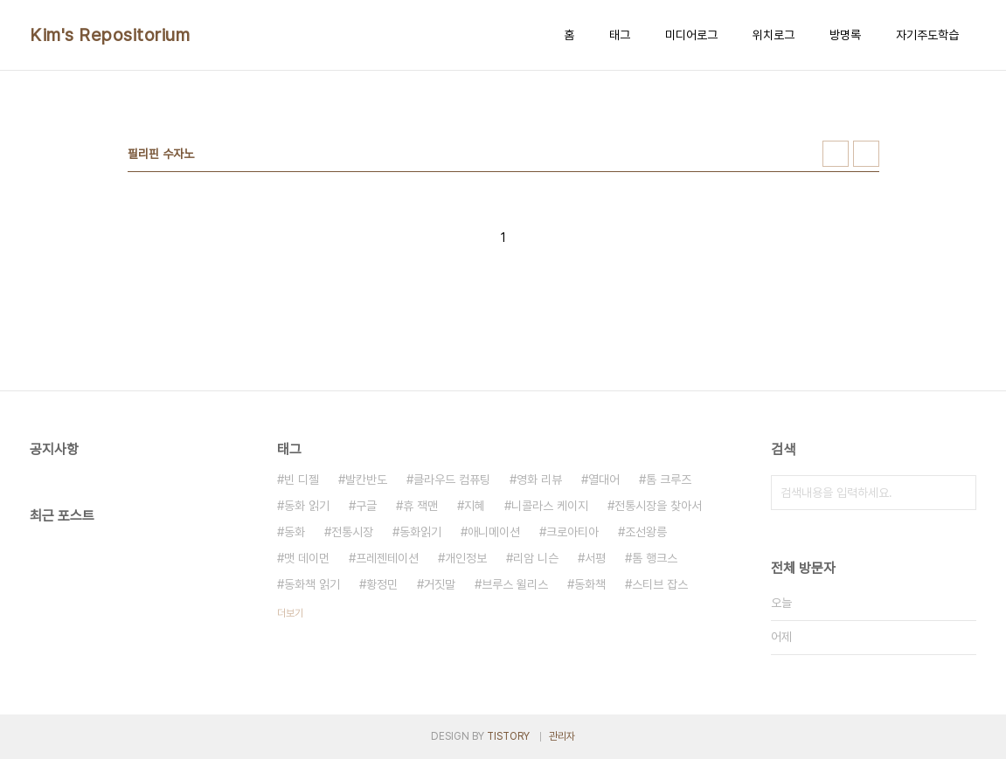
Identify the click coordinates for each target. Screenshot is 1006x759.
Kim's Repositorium (110, 34)
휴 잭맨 (420, 506)
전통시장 (352, 532)
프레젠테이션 (387, 558)
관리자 (562, 736)
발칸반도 (366, 479)
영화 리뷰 (539, 479)
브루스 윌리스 (515, 584)
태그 (619, 35)
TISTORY (508, 736)
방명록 (845, 35)
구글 (366, 506)
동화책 (590, 584)
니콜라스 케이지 (549, 506)
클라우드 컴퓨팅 (451, 479)
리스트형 (866, 154)
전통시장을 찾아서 (658, 506)
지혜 (474, 506)
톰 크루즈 (668, 479)
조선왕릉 (646, 532)
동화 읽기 (307, 506)
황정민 (382, 584)
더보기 (290, 613)
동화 (294, 532)
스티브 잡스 (660, 584)
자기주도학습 (927, 35)
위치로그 (773, 35)
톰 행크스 (654, 558)
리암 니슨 (536, 558)
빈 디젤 (301, 479)
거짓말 (439, 584)
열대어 (604, 479)
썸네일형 (835, 154)
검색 (958, 492)
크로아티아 (572, 532)
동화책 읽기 (312, 584)
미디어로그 (691, 35)
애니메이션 (494, 532)
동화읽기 (420, 532)
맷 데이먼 (307, 558)
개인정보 (466, 558)
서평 (595, 558)
